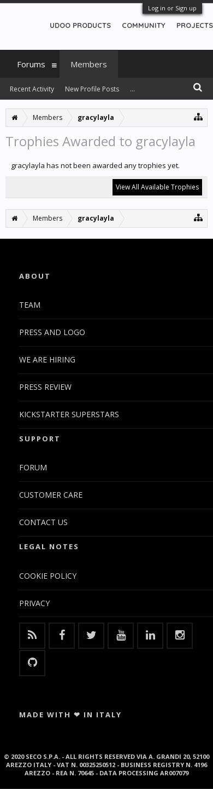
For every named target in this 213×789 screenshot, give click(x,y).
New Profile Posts (92, 89)
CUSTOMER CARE (50, 494)
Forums (31, 64)
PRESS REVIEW (45, 387)
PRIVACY (34, 603)
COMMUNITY (143, 25)
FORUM (33, 467)
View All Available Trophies (157, 187)
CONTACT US (43, 522)
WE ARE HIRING (47, 359)
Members (88, 64)
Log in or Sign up (172, 8)
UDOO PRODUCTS (80, 25)
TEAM (29, 305)
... (132, 89)
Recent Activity (32, 89)
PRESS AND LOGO (52, 332)
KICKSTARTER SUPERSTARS (69, 414)
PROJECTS (194, 25)
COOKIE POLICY (47, 576)
